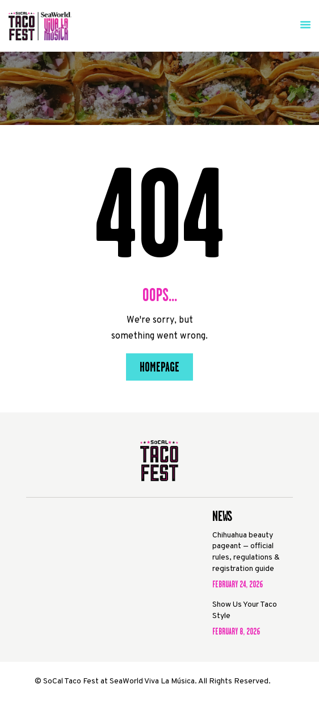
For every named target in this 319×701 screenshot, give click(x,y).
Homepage (159, 367)
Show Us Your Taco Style (244, 610)
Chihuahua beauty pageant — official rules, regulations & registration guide (246, 552)
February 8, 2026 (236, 631)
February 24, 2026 (237, 584)
